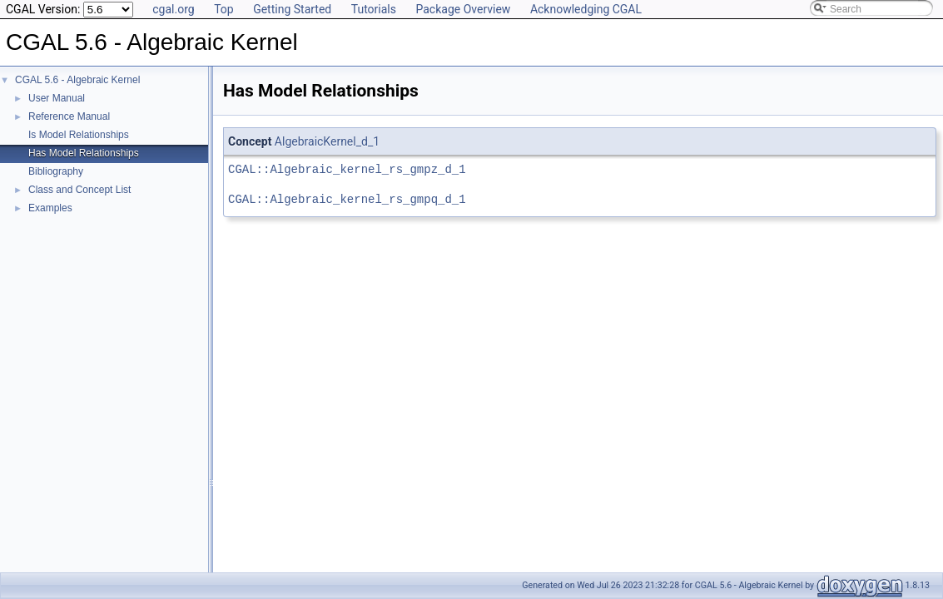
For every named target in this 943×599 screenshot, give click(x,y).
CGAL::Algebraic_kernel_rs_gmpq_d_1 (347, 199)
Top (224, 9)
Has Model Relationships (83, 153)
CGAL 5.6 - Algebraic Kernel (77, 80)
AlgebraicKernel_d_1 (327, 141)
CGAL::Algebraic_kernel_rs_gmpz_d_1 (347, 169)
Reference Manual (69, 116)
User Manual (56, 98)
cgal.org (173, 9)
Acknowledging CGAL (586, 9)
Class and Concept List (79, 190)
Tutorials (373, 9)
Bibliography (55, 171)
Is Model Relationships (78, 135)
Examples (50, 208)
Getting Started (292, 9)
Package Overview (462, 9)
